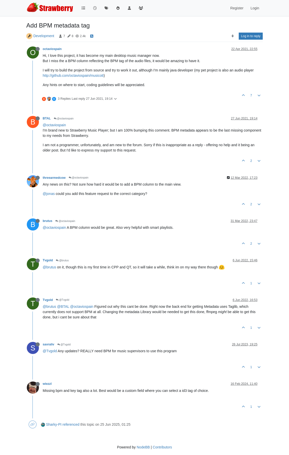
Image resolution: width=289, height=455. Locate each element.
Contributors (162, 447)
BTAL (47, 118)
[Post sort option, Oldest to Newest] (232, 36)
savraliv (48, 344)
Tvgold (48, 260)
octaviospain (52, 49)
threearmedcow (54, 178)
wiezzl (47, 384)
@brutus (62, 260)
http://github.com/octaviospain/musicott (73, 75)
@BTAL (63, 307)
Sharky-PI (53, 424)
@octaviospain (64, 118)
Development (43, 36)
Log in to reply (250, 36)
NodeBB (143, 447)
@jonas (49, 194)
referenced (70, 424)
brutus (47, 221)
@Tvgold (62, 299)
